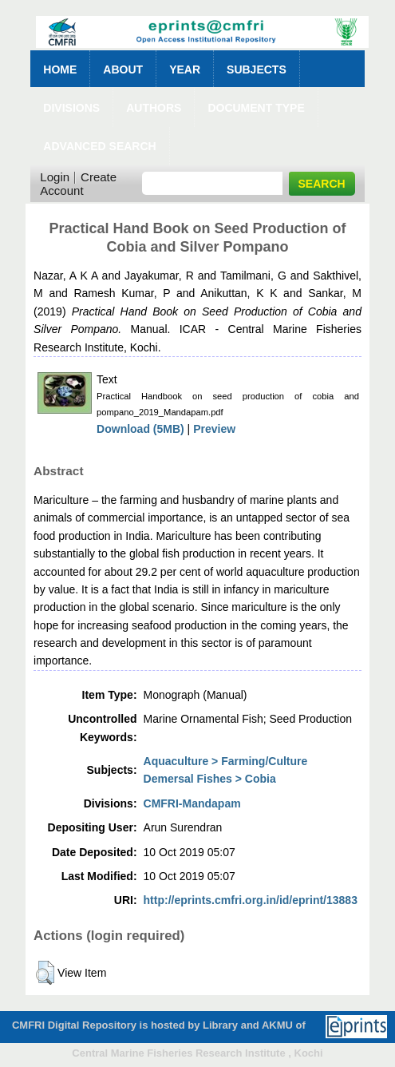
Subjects (256, 69)
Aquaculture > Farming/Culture (226, 761)
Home (60, 69)
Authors (153, 107)
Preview (214, 428)
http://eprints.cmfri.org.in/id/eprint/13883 (250, 900)
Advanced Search (99, 146)
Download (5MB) (140, 428)
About (123, 69)
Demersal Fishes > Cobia (210, 778)
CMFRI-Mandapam (192, 803)
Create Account (78, 183)
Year (184, 69)
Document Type (255, 107)
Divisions (71, 107)
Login (54, 177)
